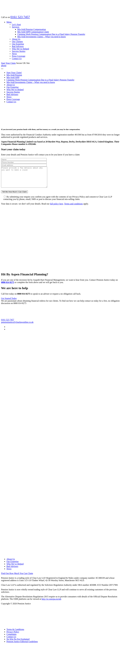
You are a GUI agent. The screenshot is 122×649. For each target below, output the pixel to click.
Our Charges (17, 41)
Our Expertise (18, 44)
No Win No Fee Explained (17, 643)
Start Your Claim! (14, 72)
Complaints (11, 638)
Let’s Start (16, 24)
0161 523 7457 (20, 17)
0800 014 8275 (7, 286)
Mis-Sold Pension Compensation (31, 29)
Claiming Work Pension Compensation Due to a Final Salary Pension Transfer (51, 34)
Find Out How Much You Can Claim (17, 577)
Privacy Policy (12, 636)
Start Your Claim (8, 63)
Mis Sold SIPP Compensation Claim (33, 32)
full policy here (56, 208)
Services (15, 27)
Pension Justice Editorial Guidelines (22, 645)
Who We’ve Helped (20, 49)
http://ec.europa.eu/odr (51, 603)
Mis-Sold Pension (14, 75)
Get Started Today (9, 302)
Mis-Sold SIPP (12, 77)
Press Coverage (18, 56)
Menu (8, 22)
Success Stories (18, 51)
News (14, 54)
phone (3, 65)
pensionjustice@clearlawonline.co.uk (17, 326)
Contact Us (17, 58)
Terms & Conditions (15, 633)
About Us (16, 39)
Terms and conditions (73, 208)
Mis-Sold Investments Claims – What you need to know (41, 37)
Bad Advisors (18, 46)
